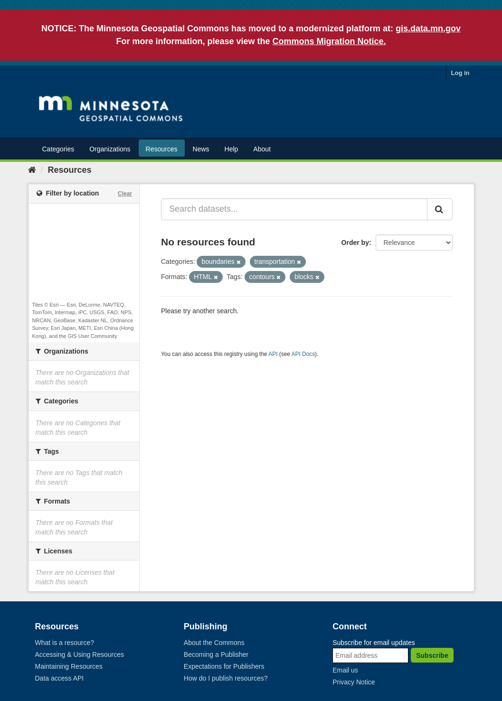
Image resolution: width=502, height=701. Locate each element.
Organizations (109, 149)
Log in (460, 72)
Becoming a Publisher (216, 654)
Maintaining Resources (69, 666)
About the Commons (214, 642)
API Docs (303, 354)
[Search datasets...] (294, 209)
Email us (345, 670)
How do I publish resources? (226, 678)
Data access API (59, 678)
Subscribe (432, 655)
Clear (125, 193)
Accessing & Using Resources (79, 654)
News (201, 149)
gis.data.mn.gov (428, 28)
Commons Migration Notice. (329, 41)
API (272, 354)
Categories (58, 149)
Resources (162, 149)
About (262, 149)
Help (231, 149)
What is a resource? (65, 642)
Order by (355, 242)
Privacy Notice (353, 682)
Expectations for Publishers (224, 666)
